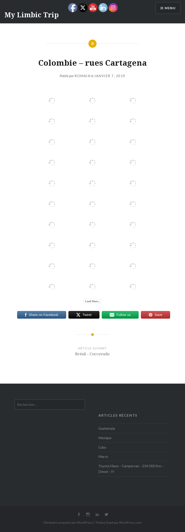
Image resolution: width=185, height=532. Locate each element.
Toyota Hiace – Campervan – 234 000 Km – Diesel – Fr (131, 469)
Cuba (102, 447)
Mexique (104, 438)
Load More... (92, 301)
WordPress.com (130, 522)
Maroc (103, 456)
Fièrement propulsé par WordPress (68, 522)
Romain (82, 76)
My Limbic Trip (32, 14)
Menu (170, 8)
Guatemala (106, 428)
